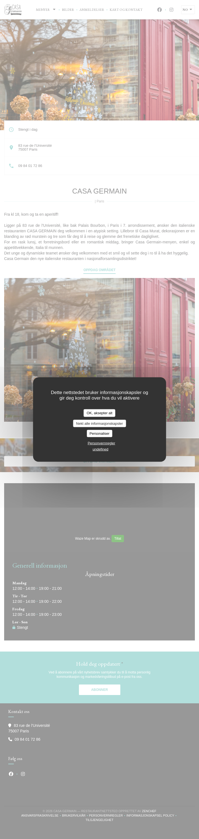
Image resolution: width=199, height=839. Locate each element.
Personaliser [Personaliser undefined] (99, 433)
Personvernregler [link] (101, 443)
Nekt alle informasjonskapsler (99, 423)
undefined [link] (100, 449)
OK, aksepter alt (99, 413)
